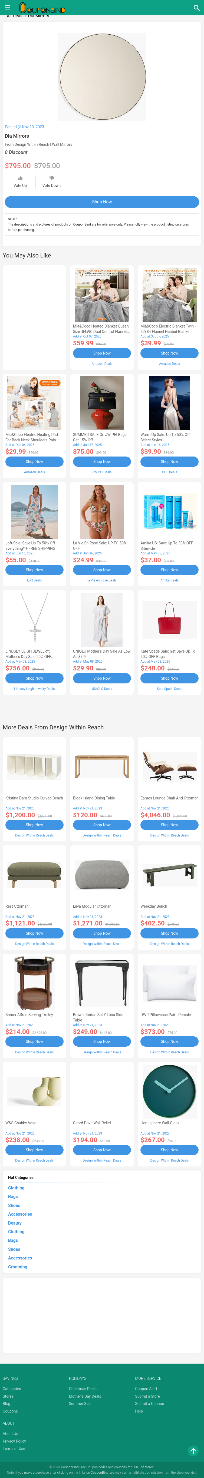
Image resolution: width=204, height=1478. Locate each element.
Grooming (17, 1266)
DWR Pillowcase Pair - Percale (165, 1014)
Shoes (14, 1205)
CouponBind (99, 1472)
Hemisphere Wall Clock (159, 1122)
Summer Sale (80, 1403)
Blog (6, 1403)
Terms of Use (14, 1448)
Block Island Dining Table (94, 798)
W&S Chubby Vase (20, 1122)
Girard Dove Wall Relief (92, 1122)
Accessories (20, 1213)
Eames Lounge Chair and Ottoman (169, 798)
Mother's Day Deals (85, 1396)
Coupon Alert (146, 1388)
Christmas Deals (83, 1388)
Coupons (10, 1410)
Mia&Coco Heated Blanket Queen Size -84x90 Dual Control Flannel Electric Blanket (101, 331)
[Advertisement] (34, 316)
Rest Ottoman (17, 906)
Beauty (15, 1222)
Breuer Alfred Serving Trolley (29, 1014)
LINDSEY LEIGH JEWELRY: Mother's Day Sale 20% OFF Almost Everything (28, 656)
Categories (12, 1388)
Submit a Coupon (149, 1403)
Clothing (16, 1187)
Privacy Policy (14, 1441)
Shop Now (102, 201)
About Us (10, 1433)
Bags (13, 1196)
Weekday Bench (153, 906)
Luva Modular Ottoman (92, 906)
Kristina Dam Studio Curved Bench (34, 798)
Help (139, 1410)
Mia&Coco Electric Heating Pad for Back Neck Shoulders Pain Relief (31, 440)
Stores (8, 1396)
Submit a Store (147, 1396)
